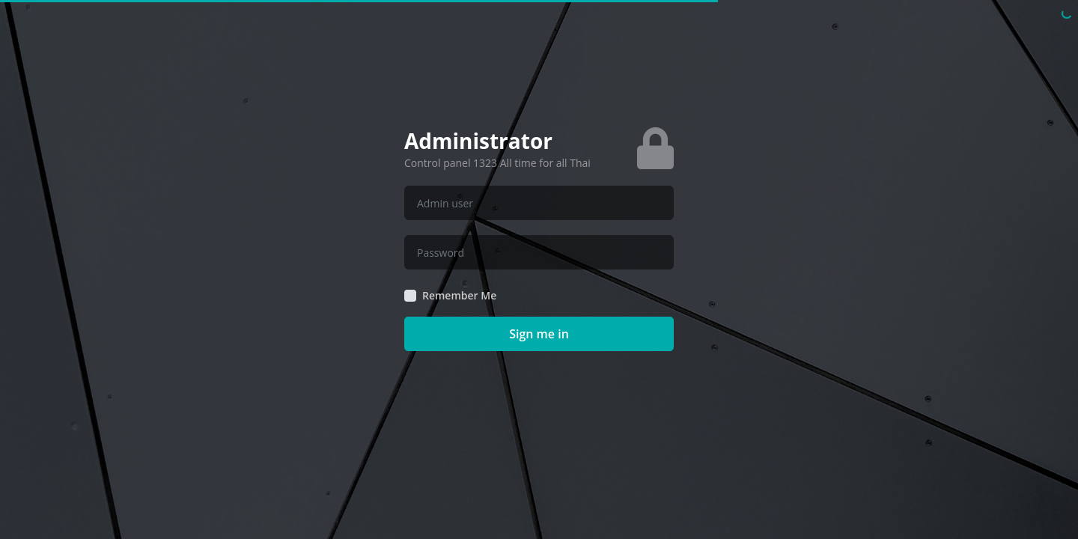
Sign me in (539, 334)
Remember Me (459, 296)
